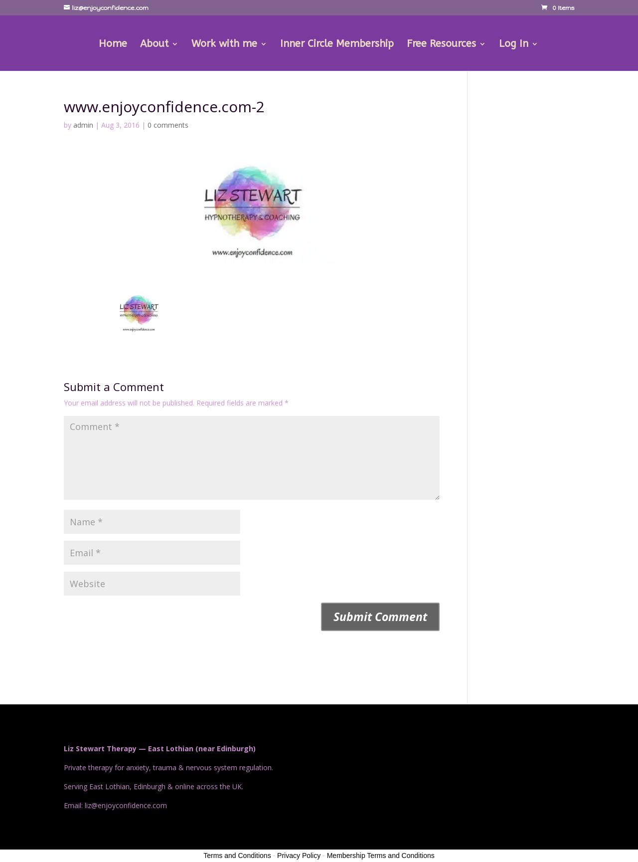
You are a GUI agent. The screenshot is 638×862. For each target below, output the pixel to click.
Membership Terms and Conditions (381, 856)
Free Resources (441, 44)
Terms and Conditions (237, 856)
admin (83, 125)
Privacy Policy (298, 856)
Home (113, 44)
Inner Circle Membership (337, 44)
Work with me (224, 44)
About (154, 44)
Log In (513, 44)
